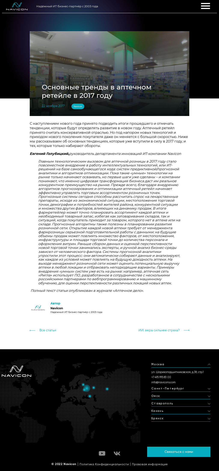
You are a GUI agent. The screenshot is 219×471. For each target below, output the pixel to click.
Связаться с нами (178, 452)
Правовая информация (150, 464)
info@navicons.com (163, 382)
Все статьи (47, 330)
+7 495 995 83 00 (161, 377)
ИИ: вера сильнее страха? (159, 330)
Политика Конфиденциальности (104, 464)
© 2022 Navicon (63, 464)
